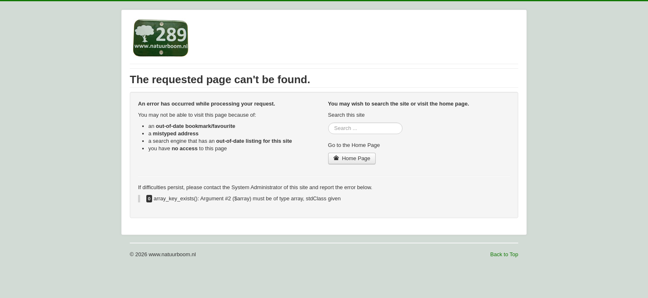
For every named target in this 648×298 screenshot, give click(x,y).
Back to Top (504, 254)
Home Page (352, 158)
